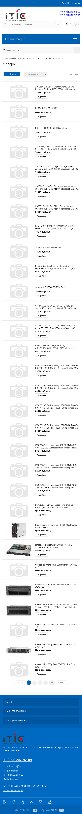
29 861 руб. (42, 431)
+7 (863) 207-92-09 (70, 11)
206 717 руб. (43, 132)
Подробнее (41, 97)
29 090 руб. (42, 371)
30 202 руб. (42, 391)
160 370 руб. (43, 192)
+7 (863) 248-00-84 (70, 14)
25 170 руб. (42, 490)
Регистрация (74, 3)
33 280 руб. (42, 411)
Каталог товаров (41, 39)
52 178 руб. (42, 331)
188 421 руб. (43, 152)
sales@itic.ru (18, 766)
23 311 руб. (42, 450)
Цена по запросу (43, 112)
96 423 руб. (42, 271)
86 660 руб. (42, 550)
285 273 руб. (43, 212)
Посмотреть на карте (13, 790)
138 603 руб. (43, 92)
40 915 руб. (42, 231)
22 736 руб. (42, 470)
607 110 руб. (43, 351)
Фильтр (11, 74)
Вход (64, 3)
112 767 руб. (43, 311)
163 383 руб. (43, 172)
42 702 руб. (42, 251)
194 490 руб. (43, 291)
